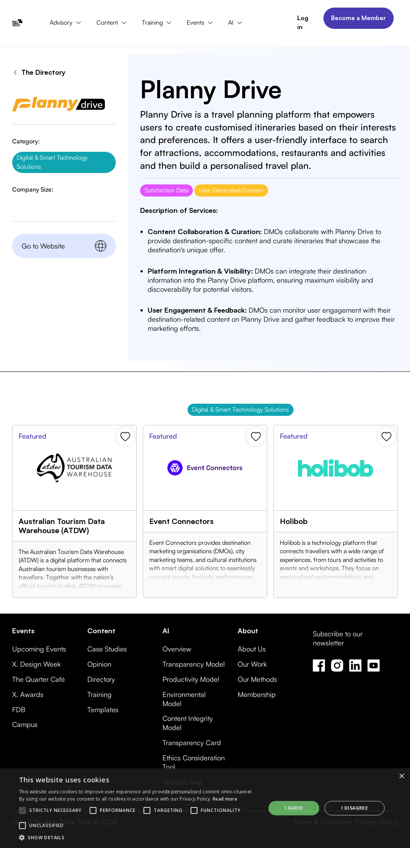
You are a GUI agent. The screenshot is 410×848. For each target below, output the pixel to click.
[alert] (205, 808)
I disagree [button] (354, 808)
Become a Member (358, 18)
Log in (302, 22)
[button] (67, 22)
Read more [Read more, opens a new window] (225, 799)
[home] (17, 23)
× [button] (401, 776)
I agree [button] (294, 808)
